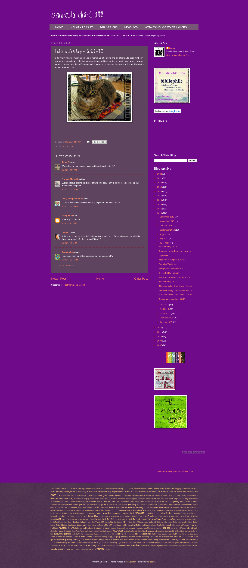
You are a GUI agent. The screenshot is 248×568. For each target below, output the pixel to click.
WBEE (128, 546)
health (89, 507)
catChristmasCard (190, 492)
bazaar (161, 488)
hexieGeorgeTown (180, 510)
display (86, 499)
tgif (92, 543)
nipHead (86, 528)
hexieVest (180, 519)
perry (173, 528)
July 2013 (164, 238)
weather (135, 545)
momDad (170, 525)
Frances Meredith (70, 179)
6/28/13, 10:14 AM (70, 189)
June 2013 (165, 243)
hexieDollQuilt (139, 510)
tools (134, 543)
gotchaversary (163, 504)
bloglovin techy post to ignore (172, 260)
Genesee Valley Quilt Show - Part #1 (175, 294)
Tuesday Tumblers (167, 264)
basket (150, 488)
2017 (159, 195)
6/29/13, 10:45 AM (70, 260)
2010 (159, 336)
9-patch (74, 489)
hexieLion (125, 513)
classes (111, 495)
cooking (135, 495)
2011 (159, 332)
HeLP (96, 507)
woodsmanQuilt (192, 546)
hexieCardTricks (191, 507)
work (68, 549)
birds (52, 491)
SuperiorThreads (140, 540)
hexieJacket (64, 513)
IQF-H (125, 522)
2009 (159, 341)
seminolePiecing (101, 537)
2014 (159, 209)
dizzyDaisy (104, 499)
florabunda (125, 501)
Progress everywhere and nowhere (175, 251)
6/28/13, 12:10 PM (70, 206)
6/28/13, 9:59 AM (69, 170)
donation (121, 499)
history (70, 522)
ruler (170, 534)
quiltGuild (173, 531)
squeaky (67, 539)
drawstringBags (131, 499)
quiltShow (58, 534)
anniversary (110, 489)
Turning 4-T (55, 546)
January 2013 (166, 322)
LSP (110, 525)
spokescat (54, 540)
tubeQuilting (171, 543)
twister (70, 546)
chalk (65, 495)
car (153, 492)
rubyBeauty (162, 534)
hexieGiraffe (193, 510)
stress (96, 540)
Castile (170, 492)
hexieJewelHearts (94, 513)
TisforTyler (128, 543)
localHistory (91, 525)
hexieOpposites (81, 516)
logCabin (100, 525)
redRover (113, 534)
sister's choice (135, 537)
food (142, 501)
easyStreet (151, 498)
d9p (178, 495)
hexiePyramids (160, 516)
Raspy (87, 534)
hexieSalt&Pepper (58, 519)
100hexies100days (58, 489)
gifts (119, 504)
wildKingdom (157, 546)
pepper (70, 146)
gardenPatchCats (93, 504)
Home (59, 27)
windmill (172, 546)
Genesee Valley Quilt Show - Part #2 (175, 290)
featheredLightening (78, 501)
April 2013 (164, 309)
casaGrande (161, 491)
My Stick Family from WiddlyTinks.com (175, 471)
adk (79, 488)
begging (178, 489)
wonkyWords (181, 546)
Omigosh (98, 528)
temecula (72, 542)
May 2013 (164, 304)
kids (179, 522)
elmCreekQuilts (162, 499)
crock (165, 495)
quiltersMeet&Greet (162, 531)
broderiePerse (146, 492)
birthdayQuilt (83, 492)
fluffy (132, 501)
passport (140, 528)
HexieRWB (184, 516)
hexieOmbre (70, 516)
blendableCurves (96, 492)
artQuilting (119, 489)
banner (143, 489)
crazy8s (151, 495)
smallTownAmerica (166, 537)
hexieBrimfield (178, 507)
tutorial (64, 545)
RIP (125, 534)
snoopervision (187, 537)
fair (180, 498)
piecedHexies (65, 531)
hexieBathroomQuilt (137, 507)
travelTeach (162, 543)
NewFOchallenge (75, 528)
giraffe (124, 504)
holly (89, 522)
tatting (195, 540)
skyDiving (145, 537)
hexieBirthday (152, 507)
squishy (76, 539)
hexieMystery (192, 513)
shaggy (110, 537)
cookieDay (126, 495)
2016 (159, 200)
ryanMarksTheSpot (185, 534)
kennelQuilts (172, 522)
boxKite (138, 492)
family (185, 498)
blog (109, 492)
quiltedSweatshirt (133, 531)
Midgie (137, 524)
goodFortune (152, 504)
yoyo (72, 549)
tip (123, 543)
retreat (120, 534)
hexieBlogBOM (165, 507)
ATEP (125, 489)
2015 (159, 204)
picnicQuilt (54, 531)
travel (155, 543)
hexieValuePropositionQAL (164, 519)
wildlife (166, 546)
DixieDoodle (94, 499)
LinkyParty (82, 525)
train (151, 543)
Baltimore (137, 489)
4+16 (68, 489)
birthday (59, 491)
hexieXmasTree (191, 519)
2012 (159, 327)
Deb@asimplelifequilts (73, 198)
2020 (159, 182)
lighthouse (72, 525)
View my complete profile (177, 55)
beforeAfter (169, 489)
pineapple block (92, 531)
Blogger (151, 562)
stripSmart (108, 540)
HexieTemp (95, 519)
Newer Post (58, 278)
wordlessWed (57, 549)
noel (91, 528)
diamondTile (78, 499)
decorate (194, 495)
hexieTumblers (121, 519)
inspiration (118, 522)
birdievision (193, 489)
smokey (177, 536)
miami (130, 525)
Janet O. (66, 162)
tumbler (183, 543)
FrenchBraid (185, 501)
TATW (52, 543)
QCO (120, 530)
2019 (159, 187)
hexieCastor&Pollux (57, 510)
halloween (72, 507)
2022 (159, 174)
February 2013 (166, 318)
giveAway (132, 504)
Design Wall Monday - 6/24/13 (172, 268)
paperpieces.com (125, 528)
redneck (106, 534)
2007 (159, 345)
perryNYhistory (181, 528)
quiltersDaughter (147, 531)
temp (79, 543)
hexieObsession (57, 516)
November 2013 (167, 221)
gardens (104, 504)
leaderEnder (55, 525)
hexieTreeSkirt (108, 519)
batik (156, 489)
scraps (69, 537)
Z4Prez (77, 549)
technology (63, 543)
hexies (194, 516)
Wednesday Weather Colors (166, 27)
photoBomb (192, 528)
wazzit (122, 545)
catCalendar (178, 492)
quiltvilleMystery (77, 534)
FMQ (137, 501)
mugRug (194, 525)
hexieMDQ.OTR (137, 513)
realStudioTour (96, 534)
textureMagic (85, 543)
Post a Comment (66, 265)
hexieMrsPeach (180, 513)
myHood (54, 528)
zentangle (84, 549)
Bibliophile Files (81, 27)
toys (147, 543)
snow (196, 537)
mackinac (117, 525)
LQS (106, 525)
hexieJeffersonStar (78, 513)
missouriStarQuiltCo (158, 525)
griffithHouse (55, 507)
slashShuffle (154, 537)
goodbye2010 (142, 504)
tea (57, 542)
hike (65, 522)
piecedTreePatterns (78, 531)
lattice (195, 522)
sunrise (121, 540)
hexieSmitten (72, 519)
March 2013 (165, 313)
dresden (141, 499)
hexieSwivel (83, 519)
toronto (139, 543)
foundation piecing (152, 501)
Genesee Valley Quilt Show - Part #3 (175, 286)
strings (101, 540)
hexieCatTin (70, 510)
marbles (124, 525)
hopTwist (96, 522)
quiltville (67, 534)
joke (165, 522)
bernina (185, 489)
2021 (159, 178)
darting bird (185, 495)
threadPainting (112, 543)
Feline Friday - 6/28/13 (169, 246)
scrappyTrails (60, 537)
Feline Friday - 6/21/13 (169, 273)
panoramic (115, 528)
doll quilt (113, 498)
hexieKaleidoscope (111, 513)
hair (66, 507)
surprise (150, 540)
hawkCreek (82, 507)
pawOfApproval (149, 528)
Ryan (174, 534)
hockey (76, 522)
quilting (181, 531)
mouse (177, 525)
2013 (159, 213)
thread (104, 543)
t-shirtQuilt (176, 540)
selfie (83, 537)
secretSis (76, 537)
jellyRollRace (158, 522)
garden (82, 504)
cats (63, 146)
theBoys (97, 542)
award (131, 489)
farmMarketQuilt (56, 501)
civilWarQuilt (101, 495)
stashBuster (89, 540)
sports (60, 540)
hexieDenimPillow (125, 510)
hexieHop (54, 513)
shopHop (117, 537)
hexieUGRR (146, 519)
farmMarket (193, 499)
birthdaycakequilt (70, 492)
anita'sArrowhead (98, 489)
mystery (63, 527)
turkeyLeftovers (192, 543)
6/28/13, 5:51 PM (69, 243)
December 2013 (167, 217)
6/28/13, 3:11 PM (69, 223)
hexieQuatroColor (173, 516)
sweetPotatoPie (165, 540)
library (64, 525)
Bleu (105, 491)
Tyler (76, 545)
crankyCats (144, 495)
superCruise (128, 540)
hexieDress (151, 510)
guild (62, 507)
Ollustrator (131, 562)
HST (102, 522)
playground (108, 531)
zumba (107, 549)
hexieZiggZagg (56, 522)
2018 (159, 191)
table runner (186, 539)
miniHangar (146, 525)
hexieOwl (93, 516)
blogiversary (117, 492)
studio (115, 540)
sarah (52, 537)
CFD (60, 495)
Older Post (141, 278)
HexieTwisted (134, 519)
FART (67, 501)
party (134, 528)
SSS (82, 540)
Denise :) (66, 232)
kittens (190, 522)
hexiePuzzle (148, 516)
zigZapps (92, 549)
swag (156, 540)
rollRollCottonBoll (143, 534)
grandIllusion (174, 504)
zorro (100, 549)
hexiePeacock (105, 516)
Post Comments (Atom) (74, 285)
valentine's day (112, 546)
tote (144, 543)
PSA (115, 531)
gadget (75, 504)
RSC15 (154, 534)
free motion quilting (169, 501)
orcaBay (106, 528)
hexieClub (99, 510)
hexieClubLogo (111, 510)
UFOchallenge (90, 545)
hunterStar (109, 522)
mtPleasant (185, 525)
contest (118, 495)
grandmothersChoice (188, 504)
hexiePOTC (137, 516)
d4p (174, 495)
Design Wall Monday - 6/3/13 (172, 299)
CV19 (170, 495)
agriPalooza (86, 489)
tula (177, 543)
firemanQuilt (109, 501)
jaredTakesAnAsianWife (143, 522)
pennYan (158, 528)
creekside (158, 495)
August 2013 (166, 234)
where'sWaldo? (146, 546)
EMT (171, 499)
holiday (83, 522)
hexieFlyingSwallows (164, 510)
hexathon (104, 507)
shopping (124, 537)
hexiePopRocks (125, 516)
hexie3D (123, 507)
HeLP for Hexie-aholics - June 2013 (175, 277)
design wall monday (61, 498)
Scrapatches (68, 252)
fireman (100, 501)
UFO (81, 545)
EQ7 (176, 499)
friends (194, 501)
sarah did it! (77, 14)
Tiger (119, 543)
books (130, 491)
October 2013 (166, 225)
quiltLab (188, 531)
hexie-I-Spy (113, 507)
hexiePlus (115, 516)
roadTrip (131, 534)
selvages (90, 536)
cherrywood (71, 495)
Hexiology (131, 27)
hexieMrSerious (166, 513)
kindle (184, 522)
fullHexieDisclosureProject (61, 504)
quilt (125, 531)
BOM (124, 492)
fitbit (117, 501)
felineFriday (91, 501)
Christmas (90, 495)
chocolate (81, 495)
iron (130, 522)
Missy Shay (67, 215)
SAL (196, 534)
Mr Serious (109, 27)
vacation (101, 545)
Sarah (172, 48)
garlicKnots (113, 504)
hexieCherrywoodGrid (85, 510)
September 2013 (167, 230)
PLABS (101, 531)
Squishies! (163, 255)
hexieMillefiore (152, 513)
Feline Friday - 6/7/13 (168, 281)
